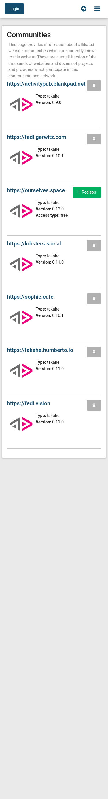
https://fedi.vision (28, 403)
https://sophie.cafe (30, 296)
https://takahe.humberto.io (40, 350)
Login (14, 8)
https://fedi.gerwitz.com (36, 137)
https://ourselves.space (36, 190)
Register (86, 192)
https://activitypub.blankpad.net (46, 83)
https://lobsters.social (34, 243)
